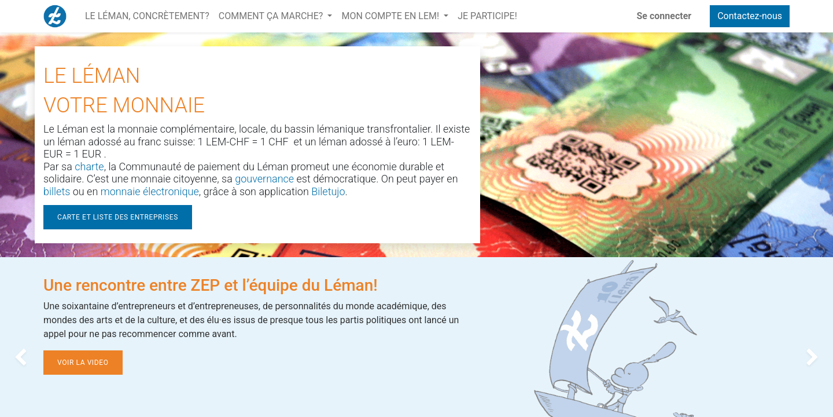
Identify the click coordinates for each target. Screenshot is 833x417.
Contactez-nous (749, 15)
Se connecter (664, 15)
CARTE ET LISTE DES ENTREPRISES (117, 217)
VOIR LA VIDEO (83, 363)
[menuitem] (147, 16)
